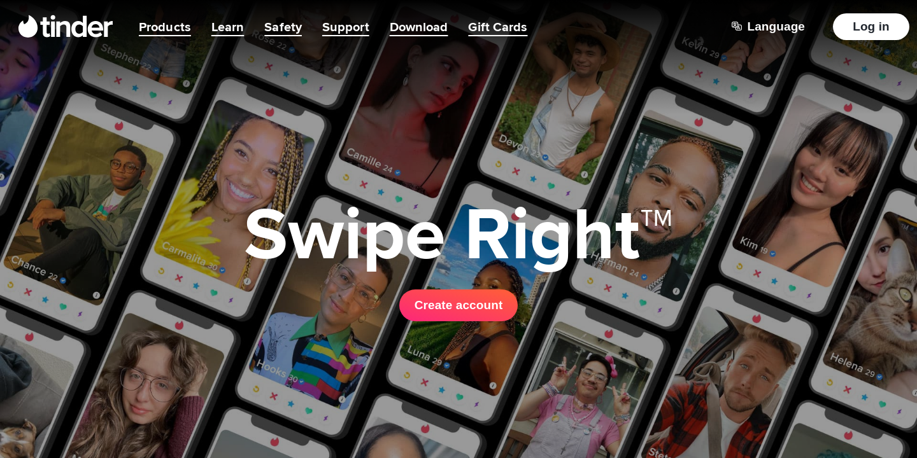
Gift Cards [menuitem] (497, 26)
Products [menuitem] (165, 26)
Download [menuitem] (419, 26)
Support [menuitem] (345, 26)
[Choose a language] (768, 26)
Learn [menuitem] (228, 26)
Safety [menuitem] (283, 26)
